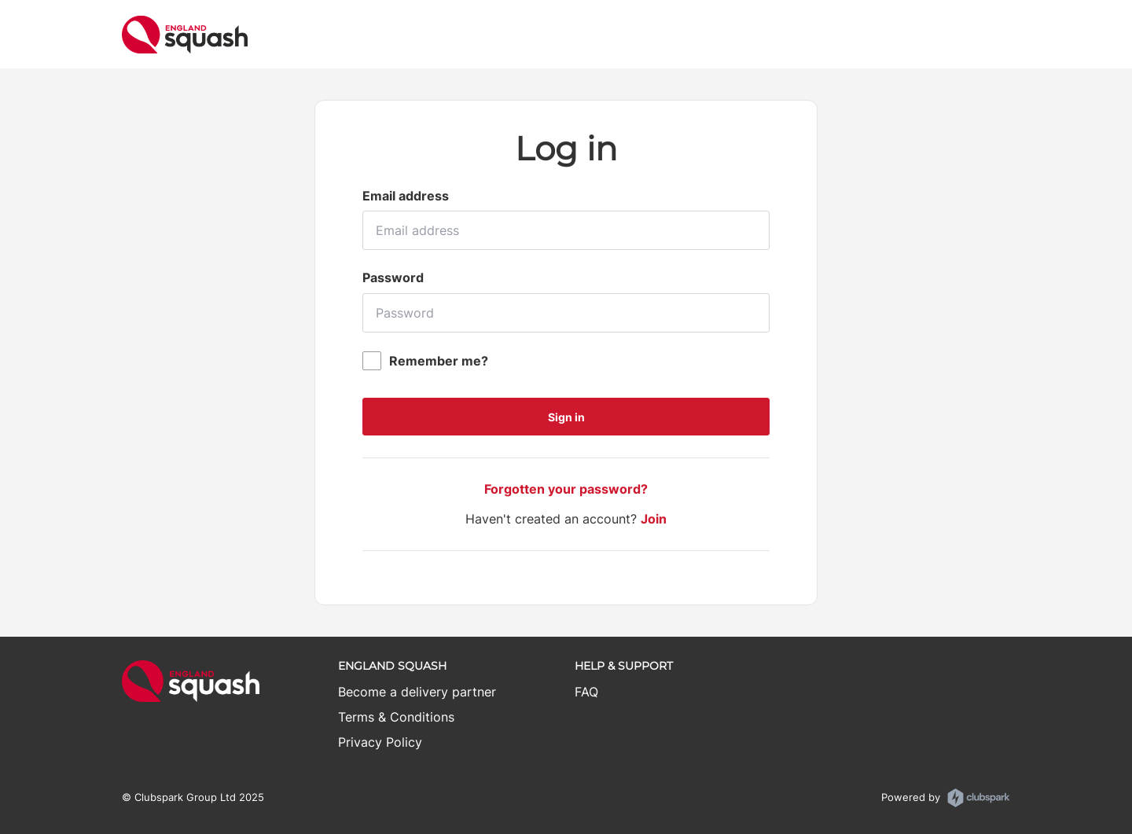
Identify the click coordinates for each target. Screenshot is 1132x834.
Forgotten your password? (566, 489)
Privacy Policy (380, 742)
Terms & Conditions (396, 717)
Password (393, 277)
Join (654, 519)
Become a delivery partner (417, 692)
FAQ (586, 692)
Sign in (566, 417)
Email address (405, 196)
